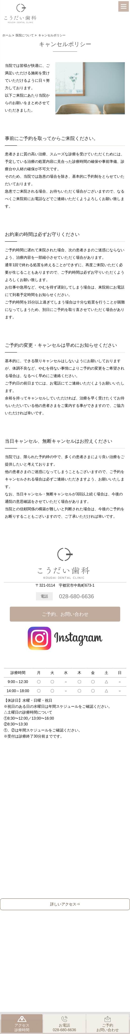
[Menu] (123, 6)
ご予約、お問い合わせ (65, 614)
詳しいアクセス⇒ (65, 904)
